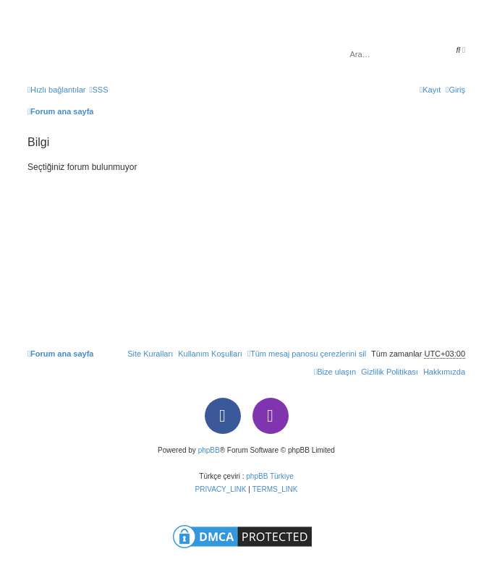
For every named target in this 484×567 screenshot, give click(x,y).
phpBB (209, 450)
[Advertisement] (246, 254)
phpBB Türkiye (269, 476)
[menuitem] (98, 89)
